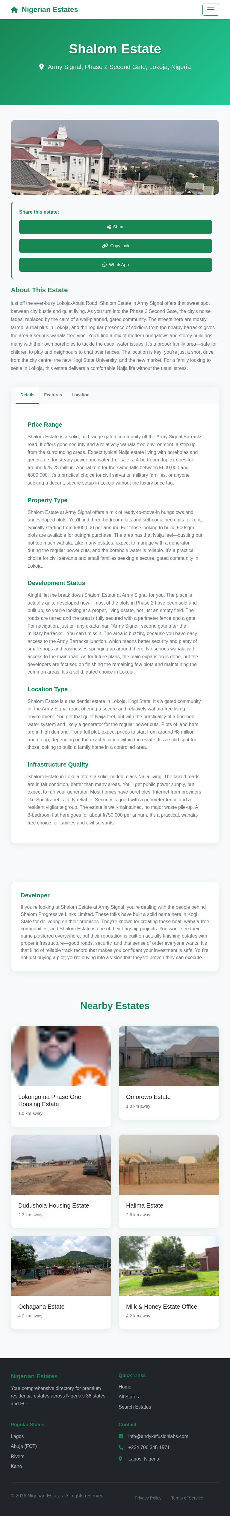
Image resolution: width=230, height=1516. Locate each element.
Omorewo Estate (148, 1097)
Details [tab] (27, 394)
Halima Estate (145, 1205)
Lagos (17, 1436)
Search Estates (135, 1406)
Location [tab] (81, 394)
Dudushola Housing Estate (53, 1205)
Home (125, 1386)
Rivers (17, 1456)
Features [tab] (53, 394)
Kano (16, 1466)
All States (129, 1396)
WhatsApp (115, 264)
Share (116, 227)
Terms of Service (187, 1498)
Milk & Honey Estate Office (161, 1306)
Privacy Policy (148, 1498)
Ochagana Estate (41, 1306)
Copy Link (115, 245)
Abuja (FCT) (24, 1446)
